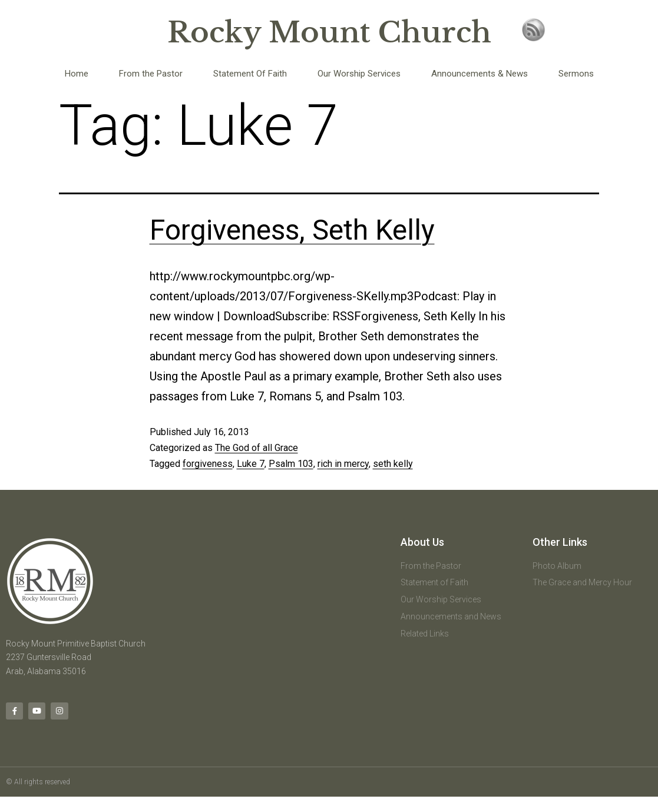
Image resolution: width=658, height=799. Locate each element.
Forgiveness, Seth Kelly (292, 230)
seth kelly (393, 463)
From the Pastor (151, 73)
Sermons (576, 73)
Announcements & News (479, 73)
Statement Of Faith (250, 73)
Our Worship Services (359, 73)
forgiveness (208, 463)
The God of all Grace (256, 447)
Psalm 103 (291, 463)
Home (76, 73)
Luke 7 (250, 463)
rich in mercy (343, 463)
